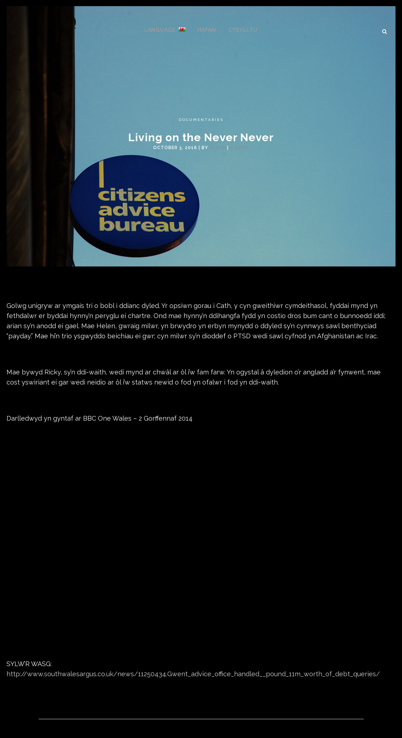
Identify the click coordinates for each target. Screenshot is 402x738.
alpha (217, 147)
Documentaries (201, 120)
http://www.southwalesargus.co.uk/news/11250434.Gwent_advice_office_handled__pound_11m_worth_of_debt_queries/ (193, 674)
